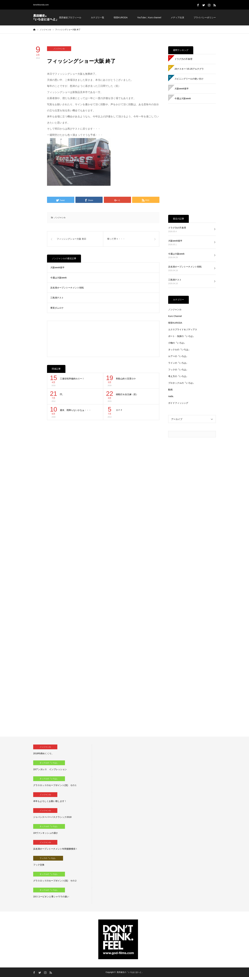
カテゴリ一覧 (97, 17)
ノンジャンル (59, 49)
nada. (171, 396)
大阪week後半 (57, 267)
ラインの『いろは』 (178, 363)
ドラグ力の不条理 (183, 59)
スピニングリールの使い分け (189, 78)
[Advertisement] (103, 339)
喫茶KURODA (121, 17)
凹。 (62, 394)
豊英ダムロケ (57, 308)
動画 (170, 389)
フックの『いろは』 (178, 369)
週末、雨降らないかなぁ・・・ (75, 410)
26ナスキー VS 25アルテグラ (189, 69)
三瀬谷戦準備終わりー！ (72, 378)
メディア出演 (177, 17)
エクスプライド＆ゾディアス (182, 329)
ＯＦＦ (119, 410)
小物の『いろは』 (177, 343)
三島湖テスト (57, 297)
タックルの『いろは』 (179, 349)
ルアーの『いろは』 (178, 356)
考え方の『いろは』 (178, 376)
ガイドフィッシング (178, 403)
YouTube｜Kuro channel (149, 17)
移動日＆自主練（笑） (127, 394)
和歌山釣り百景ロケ (126, 378)
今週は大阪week (58, 277)
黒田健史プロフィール (70, 17)
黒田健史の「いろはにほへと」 (130, 972)
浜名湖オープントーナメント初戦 (67, 287)
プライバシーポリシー (205, 17)
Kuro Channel (175, 316)
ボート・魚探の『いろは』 (181, 336)
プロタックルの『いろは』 (181, 383)
